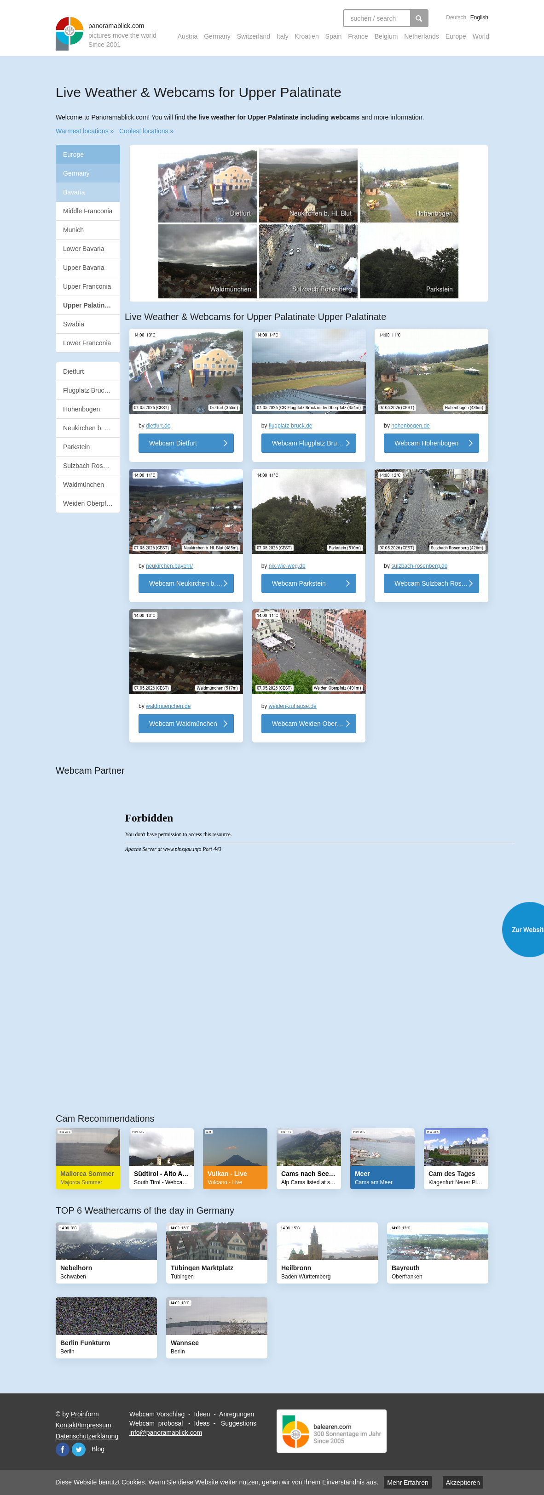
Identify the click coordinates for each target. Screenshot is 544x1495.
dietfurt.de (158, 425)
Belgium (386, 36)
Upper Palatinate (91, 305)
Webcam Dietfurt (173, 443)
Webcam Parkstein (299, 583)
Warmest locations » (85, 131)
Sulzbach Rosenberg (91, 465)
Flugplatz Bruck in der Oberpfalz (91, 390)
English (479, 17)
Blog (98, 1449)
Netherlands (421, 36)
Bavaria (74, 192)
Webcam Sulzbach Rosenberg (436, 583)
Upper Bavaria (83, 267)
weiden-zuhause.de (293, 706)
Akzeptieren (463, 1482)
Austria (188, 36)
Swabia (73, 324)
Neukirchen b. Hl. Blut (91, 428)
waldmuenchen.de (168, 706)
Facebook (62, 1449)
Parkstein (76, 447)
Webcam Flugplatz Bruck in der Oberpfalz (314, 443)
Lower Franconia (87, 343)
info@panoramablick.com (165, 1432)
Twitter (79, 1449)
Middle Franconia (87, 211)
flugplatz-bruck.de (291, 425)
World (481, 36)
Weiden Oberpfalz (89, 503)
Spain (333, 36)
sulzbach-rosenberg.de (419, 566)
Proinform (85, 1414)
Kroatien (307, 36)
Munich (73, 230)
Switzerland (253, 36)
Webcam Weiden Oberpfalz (311, 723)
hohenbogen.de (410, 425)
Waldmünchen (83, 484)
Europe (456, 36)
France (358, 36)
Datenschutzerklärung (87, 1436)
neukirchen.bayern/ (169, 566)
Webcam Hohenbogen (426, 443)
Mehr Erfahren (407, 1482)
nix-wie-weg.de (287, 566)
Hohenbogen (81, 409)
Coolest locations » (146, 131)
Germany (217, 36)
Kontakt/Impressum (83, 1425)
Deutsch (456, 17)
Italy (283, 36)
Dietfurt (73, 371)
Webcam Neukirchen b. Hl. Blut (191, 583)
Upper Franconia (87, 286)
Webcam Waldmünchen (183, 723)
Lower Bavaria (83, 248)
